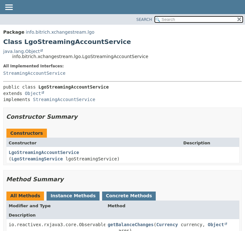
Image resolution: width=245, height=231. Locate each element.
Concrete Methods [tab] (129, 195)
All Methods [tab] (25, 195)
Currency (167, 224)
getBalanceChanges (130, 224)
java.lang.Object (21, 51)
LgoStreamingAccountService (44, 152)
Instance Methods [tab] (72, 195)
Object (33, 93)
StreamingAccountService (34, 73)
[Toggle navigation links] (8, 7)
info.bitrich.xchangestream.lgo (60, 32)
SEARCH (144, 19)
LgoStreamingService (37, 158)
